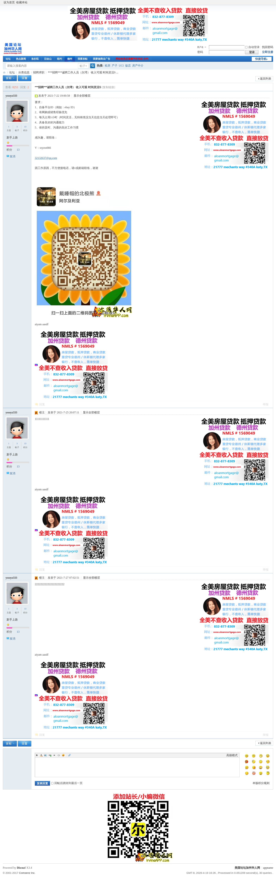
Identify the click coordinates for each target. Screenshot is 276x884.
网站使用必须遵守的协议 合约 (132, 59)
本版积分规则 (261, 783)
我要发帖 (82, 59)
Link (50, 755)
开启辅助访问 (272, 2)
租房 (107, 65)
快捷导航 (260, 58)
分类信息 (24, 72)
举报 (265, 404)
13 (25, 126)
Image (45, 755)
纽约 (59, 59)
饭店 (128, 65)
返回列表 (265, 78)
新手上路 (12, 137)
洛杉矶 (35, 59)
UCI (121, 65)
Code (59, 755)
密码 (200, 52)
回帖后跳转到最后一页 (67, 783)
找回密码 (267, 47)
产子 (114, 65)
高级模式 (232, 755)
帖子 (82, 65)
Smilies (63, 755)
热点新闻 (21, 59)
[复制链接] (108, 87)
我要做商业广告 (101, 59)
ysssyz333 (11, 95)
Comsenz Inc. (27, 872)
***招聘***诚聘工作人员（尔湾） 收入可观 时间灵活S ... (83, 72)
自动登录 (252, 47)
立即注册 (267, 52)
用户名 (200, 47)
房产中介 (137, 65)
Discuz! (21, 867)
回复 (42, 404)
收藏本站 (21, 2)
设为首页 (9, 2)
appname (268, 867)
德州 (69, 59)
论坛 (8, 59)
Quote (54, 755)
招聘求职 (38, 72)
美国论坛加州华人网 (4, 72)
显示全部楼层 (82, 95)
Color (41, 755)
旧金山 (48, 59)
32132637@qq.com (46, 157)
